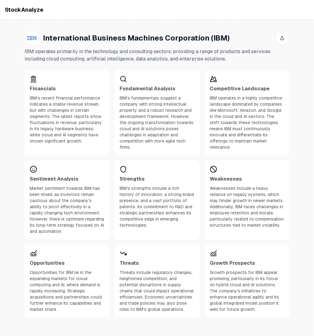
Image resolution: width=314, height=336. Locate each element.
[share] (282, 38)
